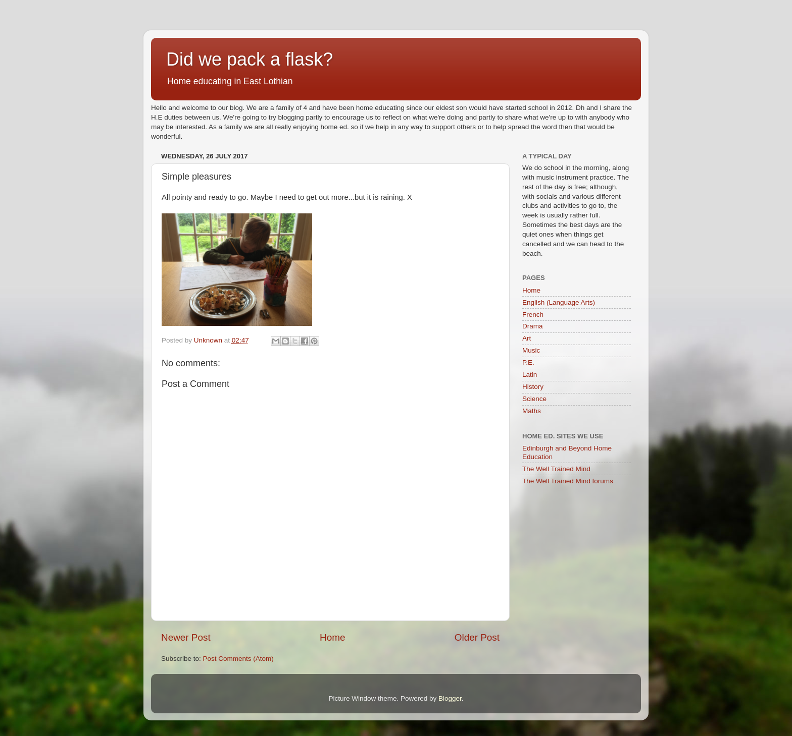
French (532, 314)
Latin (529, 374)
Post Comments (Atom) (238, 658)
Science (534, 399)
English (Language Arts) (558, 302)
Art (526, 338)
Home (332, 637)
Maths (531, 411)
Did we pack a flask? (249, 59)
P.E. (528, 362)
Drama (532, 326)
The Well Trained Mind (556, 469)
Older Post (477, 637)
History (532, 386)
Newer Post (186, 637)
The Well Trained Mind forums (567, 481)
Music (531, 350)
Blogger (450, 698)
